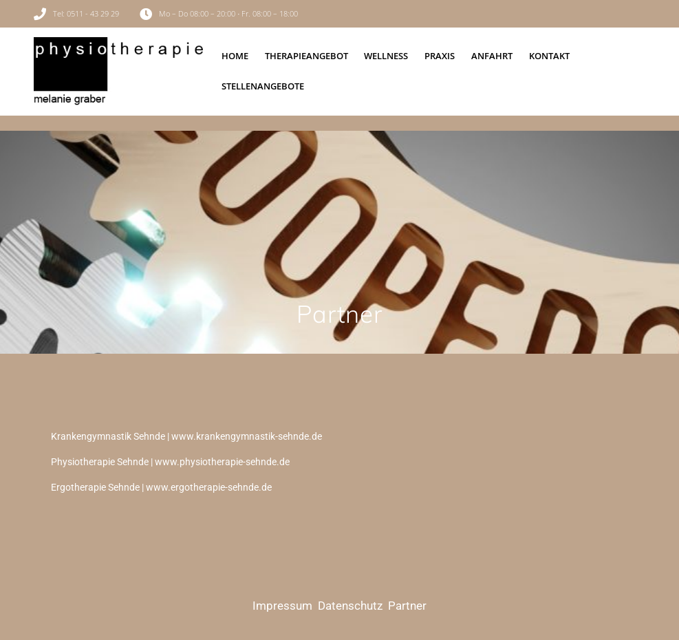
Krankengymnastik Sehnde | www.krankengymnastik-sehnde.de (186, 436)
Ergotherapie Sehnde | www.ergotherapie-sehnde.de (161, 487)
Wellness (386, 56)
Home (235, 56)
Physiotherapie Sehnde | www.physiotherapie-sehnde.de (170, 461)
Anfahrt (492, 56)
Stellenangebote (263, 86)
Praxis (439, 56)
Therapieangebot (306, 56)
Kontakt (549, 56)
